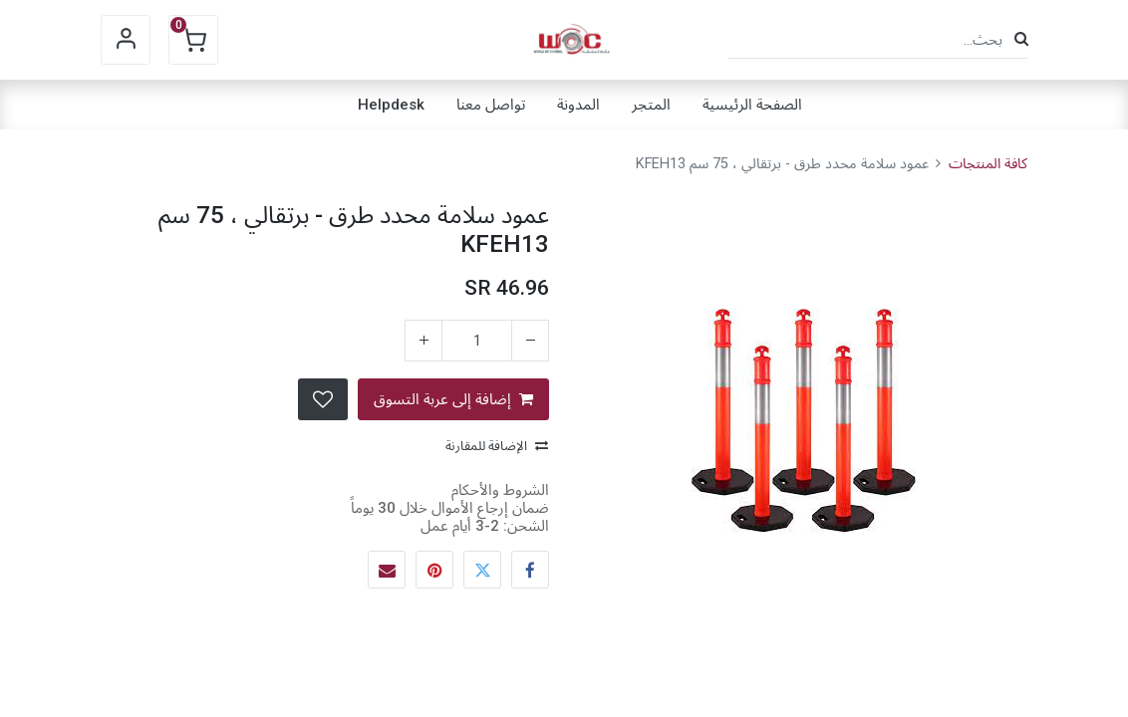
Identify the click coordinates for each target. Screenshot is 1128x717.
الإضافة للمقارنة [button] (496, 445)
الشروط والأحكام (500, 490)
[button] (323, 399)
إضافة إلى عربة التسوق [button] (453, 399)
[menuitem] (752, 104)
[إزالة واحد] (530, 340)
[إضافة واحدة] (423, 340)
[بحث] (1021, 39)
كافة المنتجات (988, 163)
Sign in (125, 40)
